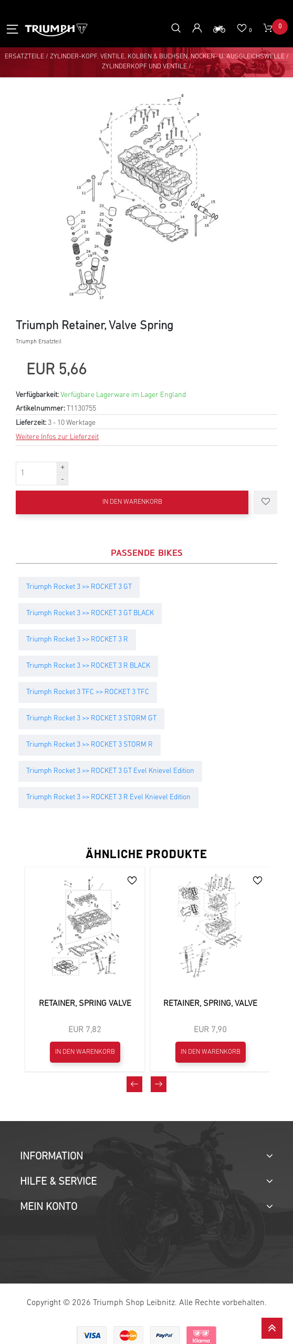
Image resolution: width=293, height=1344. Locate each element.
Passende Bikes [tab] (147, 551)
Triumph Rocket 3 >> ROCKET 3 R (77, 638)
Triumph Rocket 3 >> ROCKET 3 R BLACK (88, 664)
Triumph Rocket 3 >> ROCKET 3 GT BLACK (90, 612)
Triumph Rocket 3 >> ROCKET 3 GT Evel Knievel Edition (110, 769)
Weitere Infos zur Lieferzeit (57, 436)
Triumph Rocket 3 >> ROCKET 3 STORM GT (91, 717)
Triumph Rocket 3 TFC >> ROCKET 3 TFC (87, 691)
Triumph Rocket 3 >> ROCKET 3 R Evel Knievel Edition (108, 796)
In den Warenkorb (132, 500)
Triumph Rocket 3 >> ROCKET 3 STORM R (89, 743)
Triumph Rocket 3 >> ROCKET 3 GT (79, 585)
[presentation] (134, 1289)
